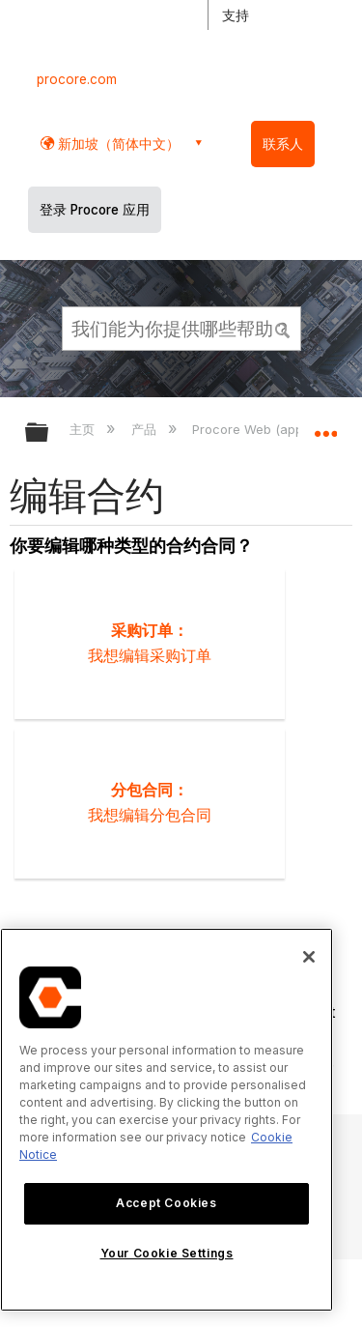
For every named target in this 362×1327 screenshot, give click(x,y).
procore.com (77, 79)
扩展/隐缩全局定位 (325, 426)
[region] (166, 1120)
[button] (283, 327)
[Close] (309, 957)
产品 (145, 429)
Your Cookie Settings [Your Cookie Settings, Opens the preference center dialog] (167, 1253)
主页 (84, 429)
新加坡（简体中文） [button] (117, 143)
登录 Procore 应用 (95, 209)
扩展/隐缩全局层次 (49, 433)
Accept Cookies (166, 1203)
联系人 (283, 144)
